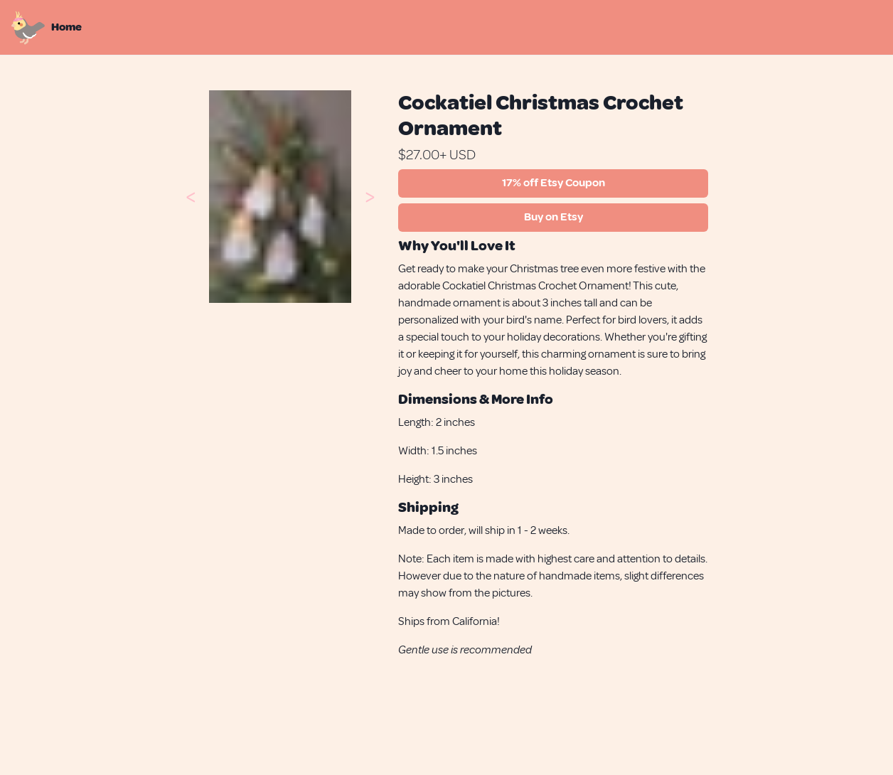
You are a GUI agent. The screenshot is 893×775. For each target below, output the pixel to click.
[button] (190, 196)
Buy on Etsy (553, 217)
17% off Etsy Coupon (553, 183)
